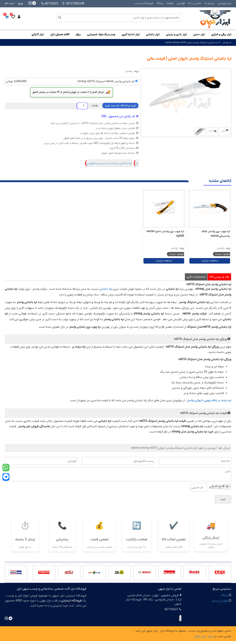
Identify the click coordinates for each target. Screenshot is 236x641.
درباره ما (209, 3)
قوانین (181, 3)
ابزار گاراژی (38, 34)
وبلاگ (159, 3)
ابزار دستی (199, 34)
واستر (128, 71)
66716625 (49, 4)
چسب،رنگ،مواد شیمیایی (101, 34)
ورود (20, 3)
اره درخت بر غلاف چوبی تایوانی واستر (209, 400)
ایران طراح (200, 636)
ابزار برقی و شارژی (221, 34)
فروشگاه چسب (144, 3)
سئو (211, 636)
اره (136, 163)
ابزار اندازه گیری (131, 34)
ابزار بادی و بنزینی (176, 34)
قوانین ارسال (220, 601)
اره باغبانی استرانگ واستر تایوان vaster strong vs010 (191, 42)
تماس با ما (194, 3)
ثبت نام (9, 3)
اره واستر (227, 42)
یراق (78, 34)
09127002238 (75, 4)
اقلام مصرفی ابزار (59, 34)
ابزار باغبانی (152, 34)
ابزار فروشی (224, 3)
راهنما (169, 3)
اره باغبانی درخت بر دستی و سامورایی (108, 163)
